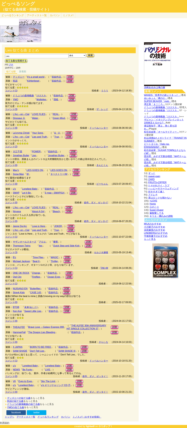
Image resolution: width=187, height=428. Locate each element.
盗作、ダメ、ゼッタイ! (96, 202)
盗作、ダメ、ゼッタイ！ (95, 376)
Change (36, 273)
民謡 (15, 81)
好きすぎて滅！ (156, 191)
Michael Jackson (21, 261)
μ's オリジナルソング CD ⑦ (55, 385)
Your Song (37, 133)
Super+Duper (157, 210)
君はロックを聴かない (160, 198)
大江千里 (17, 151)
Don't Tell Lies (37, 351)
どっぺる (12, 15)
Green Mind (59, 118)
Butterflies (35, 288)
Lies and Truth (39, 137)
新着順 (22, 71)
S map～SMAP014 (54, 193)
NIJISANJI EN (20, 288)
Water (35, 118)
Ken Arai (17, 311)
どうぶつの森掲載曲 (23, 95)
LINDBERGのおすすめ (156, 233)
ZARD (151, 179)
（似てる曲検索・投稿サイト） (26, 9)
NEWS (16, 369)
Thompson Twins (22, 245)
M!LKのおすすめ (152, 224)
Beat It (36, 261)
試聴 (70, 77)
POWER (36, 151)
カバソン (55, 15)
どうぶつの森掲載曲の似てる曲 (23, 404)
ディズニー (19, 77)
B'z (14, 257)
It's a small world (35, 77)
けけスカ (41, 95)
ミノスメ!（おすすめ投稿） (87, 417)
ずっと (151, 173)
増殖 (55, 99)
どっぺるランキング (48, 417)
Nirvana (17, 211)
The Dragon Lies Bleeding (41, 332)
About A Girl (38, 211)
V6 (14, 381)
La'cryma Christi (21, 133)
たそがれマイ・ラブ (158, 185)
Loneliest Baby (29, 189)
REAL (56, 114)
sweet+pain (154, 176)
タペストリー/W (58, 174)
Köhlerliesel (33, 81)
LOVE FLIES (38, 114)
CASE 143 (35, 292)
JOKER (58, 226)
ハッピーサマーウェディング (163, 188)
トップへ (9, 417)
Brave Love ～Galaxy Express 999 (46, 327)
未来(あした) (31, 307)
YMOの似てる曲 (15, 407)
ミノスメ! (68, 15)
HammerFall (19, 332)
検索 (90, 55)
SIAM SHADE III (66, 351)
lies (40, 245)
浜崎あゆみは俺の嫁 (154, 87)
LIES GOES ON (34, 170)
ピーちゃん (102, 184)
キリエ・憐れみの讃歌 (161, 216)
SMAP (16, 193)
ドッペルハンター (98, 128)
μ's (14, 189)
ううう (104, 90)
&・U (57, 133)
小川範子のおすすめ (154, 227)
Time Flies (38, 257)
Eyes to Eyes (25, 381)
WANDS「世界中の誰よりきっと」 (162, 95)
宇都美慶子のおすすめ (155, 236)
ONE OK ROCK (21, 273)
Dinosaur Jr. (19, 118)
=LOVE (153, 201)
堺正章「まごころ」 (154, 104)
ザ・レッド (102, 109)
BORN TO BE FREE (40, 347)
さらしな (103, 342)
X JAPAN (17, 347)
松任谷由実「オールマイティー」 (161, 132)
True (56, 137)
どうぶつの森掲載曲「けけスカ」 (161, 107)
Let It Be (26, 193)
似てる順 (11, 71)
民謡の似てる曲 (15, 401)
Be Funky (27, 369)
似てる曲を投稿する (16, 60)
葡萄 (55, 242)
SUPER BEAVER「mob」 (157, 101)
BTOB (16, 307)
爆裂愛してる (157, 213)
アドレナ (153, 194)
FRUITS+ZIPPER (157, 182)
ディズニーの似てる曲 (19, 398)
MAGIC (54, 257)
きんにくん (102, 165)
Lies (34, 155)
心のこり (154, 207)
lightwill (90, 426)
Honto (153, 204)
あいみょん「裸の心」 (155, 98)
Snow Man (18, 174)
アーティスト (37, 15)
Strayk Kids (19, 292)
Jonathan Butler (21, 155)
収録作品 (56, 77)
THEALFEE (19, 327)
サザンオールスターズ (24, 242)
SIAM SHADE (20, 351)
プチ (11, 65)
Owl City (17, 277)
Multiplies (41, 99)
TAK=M (104, 268)
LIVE (47, 369)
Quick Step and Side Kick (66, 245)
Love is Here (38, 226)
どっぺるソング (18, 3)
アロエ (42, 242)
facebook (16, 412)
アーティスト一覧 (26, 417)
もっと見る (150, 239)
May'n (16, 170)
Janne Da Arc (20, 226)
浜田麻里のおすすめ (154, 230)
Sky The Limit (48, 381)
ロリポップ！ (105, 426)
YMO (15, 99)
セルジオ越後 (101, 252)
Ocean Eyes (53, 277)
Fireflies (36, 277)
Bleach (56, 211)
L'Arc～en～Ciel (21, 114)
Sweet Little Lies (32, 311)
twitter (36, 412)
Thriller (54, 261)
